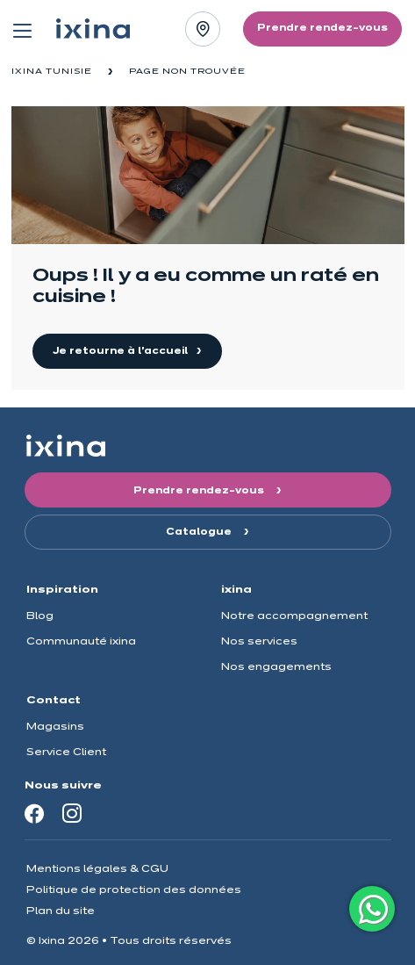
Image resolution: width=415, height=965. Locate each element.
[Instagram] (72, 813)
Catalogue (200, 532)
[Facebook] (34, 813)
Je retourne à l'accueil (121, 351)
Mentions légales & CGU (97, 869)
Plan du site (60, 911)
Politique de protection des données (133, 890)
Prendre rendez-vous (200, 490)
